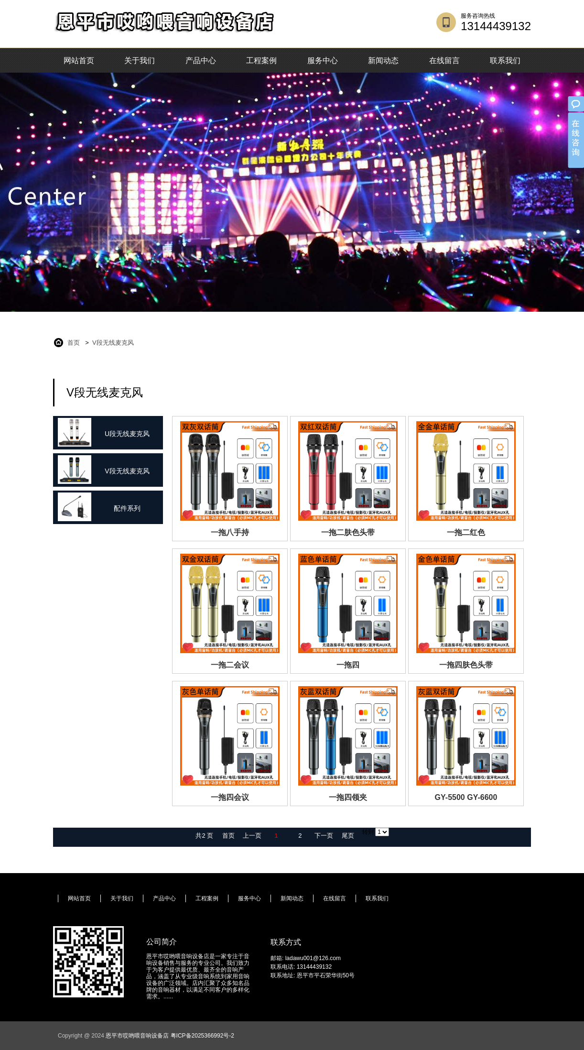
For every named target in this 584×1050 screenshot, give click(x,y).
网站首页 (79, 60)
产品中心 (200, 60)
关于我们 (139, 60)
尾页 (348, 835)
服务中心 (322, 60)
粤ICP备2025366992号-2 (202, 1035)
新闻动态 (383, 60)
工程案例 (261, 60)
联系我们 (505, 60)
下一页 (323, 835)
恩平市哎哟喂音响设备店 (137, 1035)
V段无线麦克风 (113, 342)
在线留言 (444, 60)
